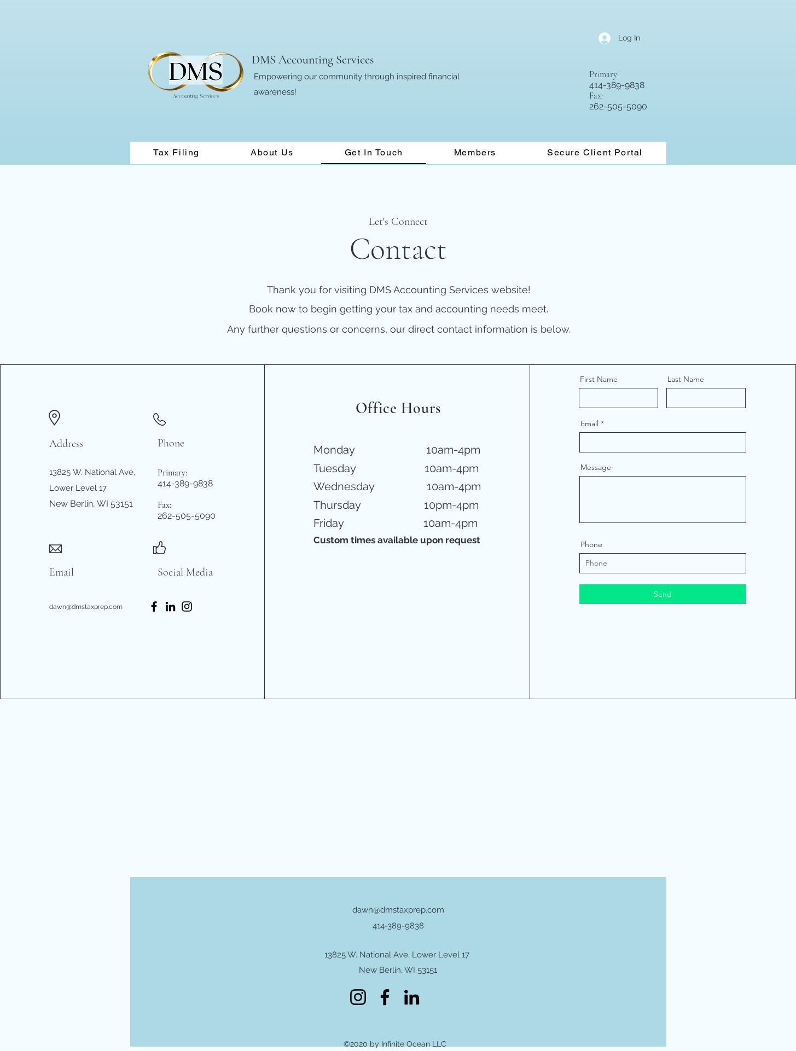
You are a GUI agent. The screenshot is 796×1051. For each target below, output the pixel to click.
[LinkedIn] (170, 606)
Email (589, 423)
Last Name (685, 379)
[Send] (662, 594)
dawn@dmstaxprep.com (86, 607)
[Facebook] (154, 606)
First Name (599, 379)
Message (595, 467)
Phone (591, 544)
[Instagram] (187, 606)
